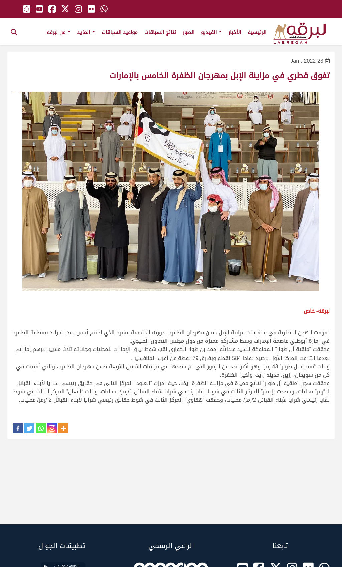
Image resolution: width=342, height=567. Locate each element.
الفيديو (211, 32)
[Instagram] (52, 428)
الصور (188, 32)
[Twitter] (29, 428)
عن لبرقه (58, 32)
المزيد (86, 32)
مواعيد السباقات (120, 32)
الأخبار (234, 32)
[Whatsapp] (41, 428)
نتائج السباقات (160, 32)
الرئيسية (257, 32)
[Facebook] (18, 428)
